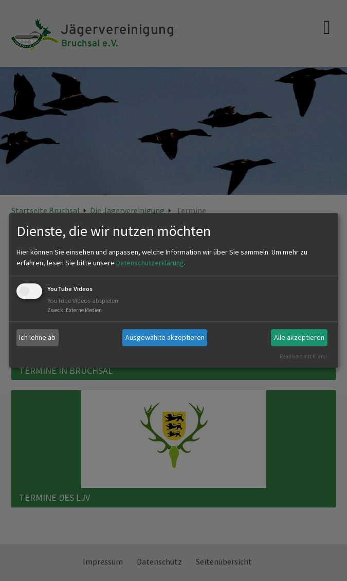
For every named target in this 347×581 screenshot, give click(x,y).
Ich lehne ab (37, 337)
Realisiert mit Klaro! (303, 356)
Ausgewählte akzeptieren (165, 337)
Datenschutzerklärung (150, 262)
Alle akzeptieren (299, 337)
